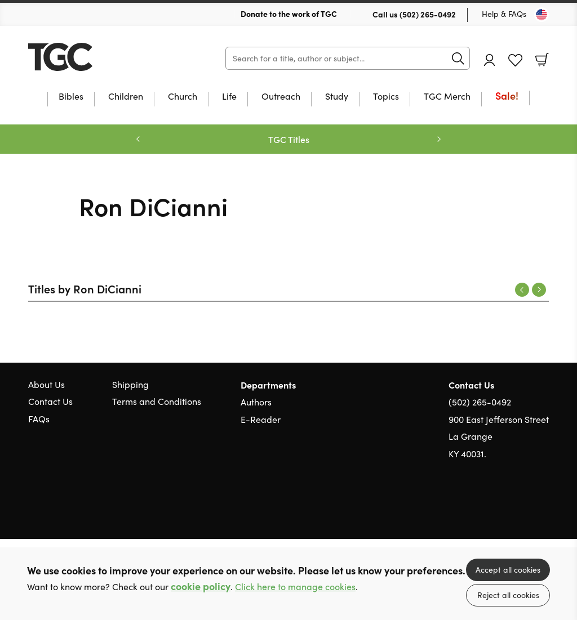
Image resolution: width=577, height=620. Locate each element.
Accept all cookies (508, 569)
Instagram (543, 507)
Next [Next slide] (439, 139)
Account (489, 60)
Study (336, 97)
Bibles (71, 97)
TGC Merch (447, 97)
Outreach (280, 97)
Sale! (506, 96)
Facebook (523, 508)
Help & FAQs (504, 13)
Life (229, 97)
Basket (542, 59)
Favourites (515, 60)
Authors (256, 402)
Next (539, 290)
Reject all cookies (508, 595)
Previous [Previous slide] (138, 139)
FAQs (39, 419)
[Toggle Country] (541, 14)
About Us (46, 384)
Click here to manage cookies (295, 586)
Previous (522, 290)
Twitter (502, 507)
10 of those (98, 57)
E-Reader (261, 419)
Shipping (130, 384)
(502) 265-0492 (428, 14)
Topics (386, 97)
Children (125, 97)
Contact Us (50, 401)
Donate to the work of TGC (289, 13)
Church (182, 97)
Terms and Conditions (156, 401)
